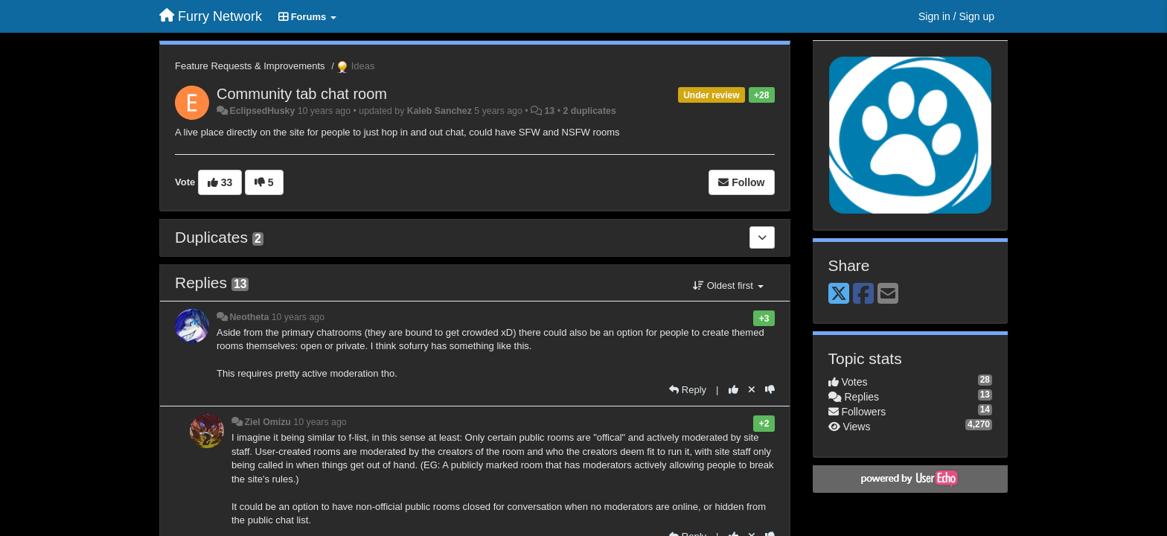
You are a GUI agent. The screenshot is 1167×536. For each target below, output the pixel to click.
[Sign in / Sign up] (956, 16)
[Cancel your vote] (751, 389)
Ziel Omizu (267, 422)
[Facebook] (863, 294)
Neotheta (249, 317)
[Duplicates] (762, 237)
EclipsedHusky (262, 111)
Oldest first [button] (728, 285)
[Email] (887, 294)
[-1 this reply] (770, 389)
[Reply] (687, 389)
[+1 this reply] (733, 389)
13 (549, 111)
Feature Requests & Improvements (250, 65)
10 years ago (298, 317)
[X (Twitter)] (838, 294)
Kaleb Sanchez (439, 111)
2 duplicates (589, 111)
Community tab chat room (302, 94)
